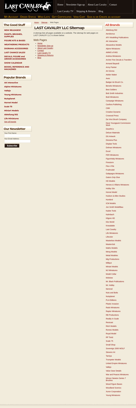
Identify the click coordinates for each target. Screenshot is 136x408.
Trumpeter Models (113, 360)
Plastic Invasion (112, 304)
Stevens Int (110, 352)
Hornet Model (11, 102)
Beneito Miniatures (113, 86)
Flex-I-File (110, 166)
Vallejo (7, 90)
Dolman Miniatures (113, 147)
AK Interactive (11, 82)
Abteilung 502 (11, 114)
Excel (108, 151)
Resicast (109, 322)
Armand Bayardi (112, 63)
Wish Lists (44, 16)
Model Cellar (111, 274)
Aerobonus (110, 34)
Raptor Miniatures (113, 311)
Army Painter (111, 67)
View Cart (79, 16)
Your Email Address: (11, 139)
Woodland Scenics (113, 388)
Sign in (91, 16)
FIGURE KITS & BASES (14, 40)
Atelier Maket (111, 75)
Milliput (109, 263)
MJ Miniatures (111, 270)
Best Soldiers (111, 90)
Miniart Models (11, 110)
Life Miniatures (11, 118)
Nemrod (109, 289)
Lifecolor (109, 237)
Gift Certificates (61, 16)
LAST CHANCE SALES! (14, 52)
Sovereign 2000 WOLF (115, 348)
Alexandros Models (114, 45)
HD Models (110, 181)
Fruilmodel (110, 170)
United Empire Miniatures (116, 363)
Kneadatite (110, 226)
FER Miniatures (112, 155)
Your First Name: (10, 133)
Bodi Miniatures (112, 97)
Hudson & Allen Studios (115, 196)
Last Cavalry (111, 229)
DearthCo (110, 129)
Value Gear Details (113, 371)
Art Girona (110, 71)
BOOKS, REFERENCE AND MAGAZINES (16, 68)
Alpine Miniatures (12, 86)
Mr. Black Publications (115, 281)
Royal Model (111, 334)
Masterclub (110, 244)
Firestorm (110, 162)
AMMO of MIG (112, 52)
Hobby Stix (110, 188)
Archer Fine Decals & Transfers (119, 60)
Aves (108, 78)
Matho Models (112, 248)
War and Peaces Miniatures (117, 374)
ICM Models (111, 203)
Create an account (109, 16)
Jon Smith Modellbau (114, 207)
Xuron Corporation (113, 391)
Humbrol (109, 200)
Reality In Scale (112, 319)
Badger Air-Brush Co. (114, 82)
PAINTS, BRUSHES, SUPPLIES (13, 35)
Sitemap (44, 22)
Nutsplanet (9, 98)
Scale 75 (8, 106)
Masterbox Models (113, 240)
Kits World (110, 222)
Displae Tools (111, 144)
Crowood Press (112, 116)
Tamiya (109, 356)
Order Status (28, 16)
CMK (108, 108)
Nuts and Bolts (112, 293)
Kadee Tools (111, 211)
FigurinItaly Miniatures (115, 159)
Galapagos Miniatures (115, 174)
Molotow (109, 278)
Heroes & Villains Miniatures (117, 185)
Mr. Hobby (110, 285)
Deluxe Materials (113, 133)
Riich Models (111, 326)
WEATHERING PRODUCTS (16, 44)
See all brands (10, 122)
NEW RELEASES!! (12, 30)
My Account (11, 16)
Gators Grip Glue (113, 177)
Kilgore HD (110, 218)
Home (36, 22)
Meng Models (111, 252)
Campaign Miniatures (114, 101)
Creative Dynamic (113, 112)
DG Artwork (110, 136)
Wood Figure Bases (114, 384)
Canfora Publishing (114, 104)
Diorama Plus (111, 140)
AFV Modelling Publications (117, 37)
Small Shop (110, 345)
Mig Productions (112, 259)
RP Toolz (109, 337)
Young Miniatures (12, 94)
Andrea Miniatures (113, 56)
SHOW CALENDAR (13, 63)
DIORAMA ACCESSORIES (16, 48)
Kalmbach (110, 214)
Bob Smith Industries (114, 93)
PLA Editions (111, 300)
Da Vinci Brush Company (116, 119)
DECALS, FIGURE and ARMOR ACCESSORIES (15, 57)
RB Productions (112, 315)
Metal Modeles (112, 255)
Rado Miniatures (112, 307)
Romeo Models (112, 330)
